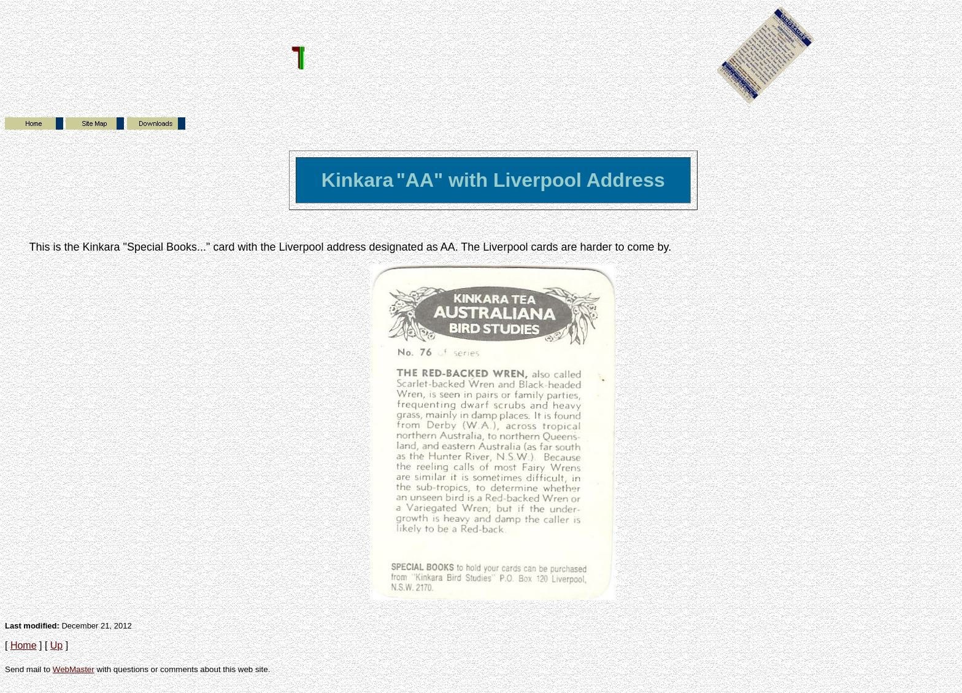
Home (23, 645)
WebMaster (73, 669)
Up (56, 645)
